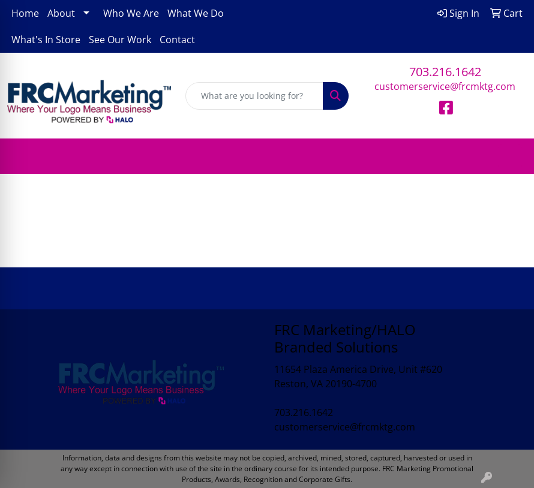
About (61, 13)
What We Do (195, 13)
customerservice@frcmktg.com (444, 86)
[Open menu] (510, 156)
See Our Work (120, 39)
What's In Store (45, 39)
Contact (177, 39)
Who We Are (131, 13)
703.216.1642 (445, 72)
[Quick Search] (254, 96)
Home (25, 13)
